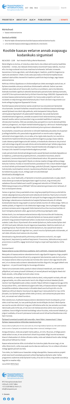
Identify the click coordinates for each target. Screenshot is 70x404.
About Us (20, 20)
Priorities (7, 20)
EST (26, 8)
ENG (31, 8)
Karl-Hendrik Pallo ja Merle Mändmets (31, 60)
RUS (36, 8)
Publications (44, 20)
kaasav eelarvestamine (13, 33)
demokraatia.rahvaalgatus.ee (13, 174)
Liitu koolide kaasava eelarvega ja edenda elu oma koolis (26, 44)
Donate (64, 20)
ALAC (32, 20)
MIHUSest (15, 364)
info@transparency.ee (9, 389)
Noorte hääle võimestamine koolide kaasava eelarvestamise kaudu (30, 41)
